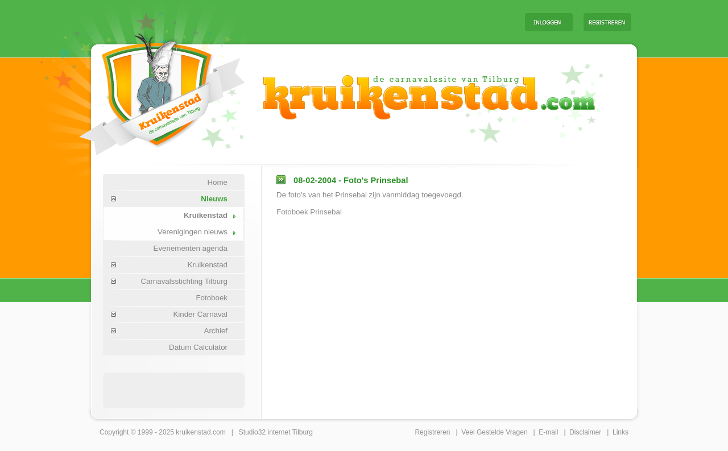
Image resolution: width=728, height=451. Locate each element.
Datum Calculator (198, 347)
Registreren (432, 432)
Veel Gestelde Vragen (494, 432)
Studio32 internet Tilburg (276, 432)
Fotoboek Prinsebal (309, 212)
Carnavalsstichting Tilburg (184, 281)
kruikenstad (193, 432)
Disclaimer (585, 432)
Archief (216, 330)
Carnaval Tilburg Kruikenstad (143, 90)
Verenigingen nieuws (193, 231)
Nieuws (214, 199)
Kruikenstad (206, 215)
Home (217, 182)
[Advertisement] (375, 22)
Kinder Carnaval (200, 314)
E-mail (548, 432)
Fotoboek (212, 297)
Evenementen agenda (191, 248)
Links (620, 432)
